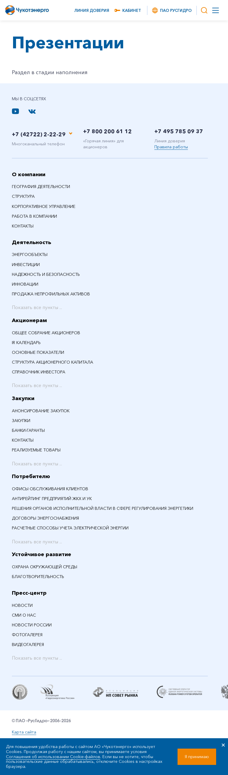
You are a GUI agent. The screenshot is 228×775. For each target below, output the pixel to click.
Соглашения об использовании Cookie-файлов (53, 756)
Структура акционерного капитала (52, 362)
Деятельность (31, 242)
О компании (28, 174)
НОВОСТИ (22, 605)
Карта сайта (24, 732)
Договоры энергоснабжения (45, 518)
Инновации (25, 284)
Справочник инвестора (38, 372)
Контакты (23, 226)
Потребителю (31, 476)
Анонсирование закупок (40, 410)
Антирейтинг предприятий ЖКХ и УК (52, 498)
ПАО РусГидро (171, 10)
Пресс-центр (29, 593)
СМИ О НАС (24, 615)
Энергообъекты (30, 254)
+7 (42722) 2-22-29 (39, 134)
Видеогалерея (28, 644)
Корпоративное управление (43, 206)
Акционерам (29, 320)
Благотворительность (38, 576)
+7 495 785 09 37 (178, 131)
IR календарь (26, 342)
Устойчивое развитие (41, 554)
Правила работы (171, 146)
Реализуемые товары (36, 450)
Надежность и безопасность (46, 274)
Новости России (32, 625)
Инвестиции (26, 264)
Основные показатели (38, 352)
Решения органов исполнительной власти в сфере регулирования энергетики (102, 508)
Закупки (23, 398)
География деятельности (41, 186)
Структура (23, 196)
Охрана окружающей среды (44, 566)
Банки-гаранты (28, 430)
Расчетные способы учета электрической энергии (70, 528)
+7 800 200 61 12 (107, 131)
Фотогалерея (27, 634)
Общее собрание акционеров (46, 332)
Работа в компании (34, 216)
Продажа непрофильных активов (51, 294)
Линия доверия (91, 10)
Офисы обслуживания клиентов (50, 488)
